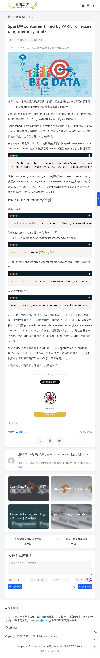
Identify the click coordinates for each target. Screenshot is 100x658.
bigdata (20, 16)
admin (53, 454)
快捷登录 (14, 586)
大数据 (12, 422)
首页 (10, 16)
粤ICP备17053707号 (71, 646)
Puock (56, 651)
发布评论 (84, 586)
